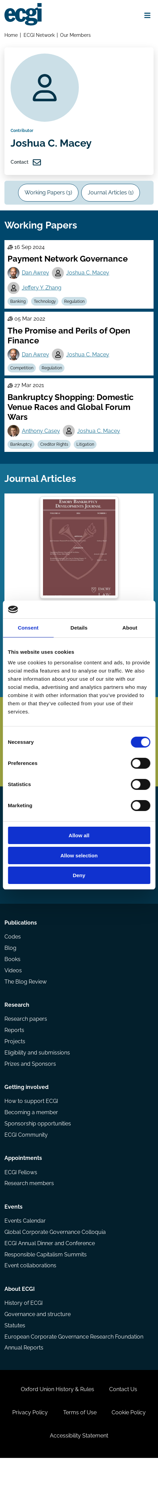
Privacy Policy (29, 1443)
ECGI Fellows (21, 1197)
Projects (15, 1063)
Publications (21, 942)
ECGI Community (26, 1158)
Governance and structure (38, 1342)
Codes (13, 957)
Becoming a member (31, 1136)
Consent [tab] (28, 628)
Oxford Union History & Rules (57, 1419)
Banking (18, 308)
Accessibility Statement (79, 1466)
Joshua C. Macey (88, 280)
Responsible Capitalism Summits (46, 1281)
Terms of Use (80, 1443)
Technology (45, 308)
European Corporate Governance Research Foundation (74, 1364)
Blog (11, 968)
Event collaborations (31, 1292)
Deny (79, 875)
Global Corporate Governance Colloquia (55, 1258)
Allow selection (79, 855)
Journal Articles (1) (111, 197)
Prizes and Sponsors (30, 1086)
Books (13, 979)
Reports (15, 1052)
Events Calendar (25, 1246)
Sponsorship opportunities (38, 1147)
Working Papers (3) (48, 197)
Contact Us (124, 1419)
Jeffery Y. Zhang (42, 295)
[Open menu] (147, 15)
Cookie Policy (129, 1443)
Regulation (75, 308)
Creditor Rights (55, 453)
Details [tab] (79, 628)
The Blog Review (26, 1002)
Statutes (15, 1353)
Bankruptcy (21, 453)
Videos (13, 990)
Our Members (75, 35)
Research (17, 1026)
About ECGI (20, 1316)
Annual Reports (24, 1376)
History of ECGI (24, 1330)
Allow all (79, 835)
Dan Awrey (35, 280)
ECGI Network (39, 35)
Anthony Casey (41, 440)
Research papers (26, 1040)
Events (14, 1232)
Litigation (86, 453)
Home (11, 35)
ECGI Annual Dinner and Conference (50, 1269)
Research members (29, 1208)
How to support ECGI (31, 1124)
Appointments (23, 1182)
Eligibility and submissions (37, 1074)
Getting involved (27, 1110)
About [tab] (130, 628)
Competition (22, 376)
